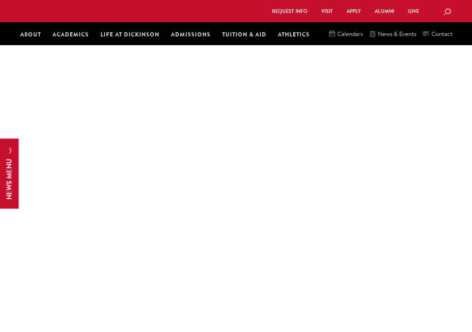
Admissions (191, 34)
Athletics (294, 34)
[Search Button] (447, 12)
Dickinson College (119, 10)
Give (413, 11)
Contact (438, 34)
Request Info (289, 11)
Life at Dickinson (129, 34)
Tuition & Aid (244, 34)
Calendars (346, 34)
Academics (71, 34)
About (30, 34)
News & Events (393, 34)
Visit (327, 11)
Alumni (384, 11)
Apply (354, 11)
